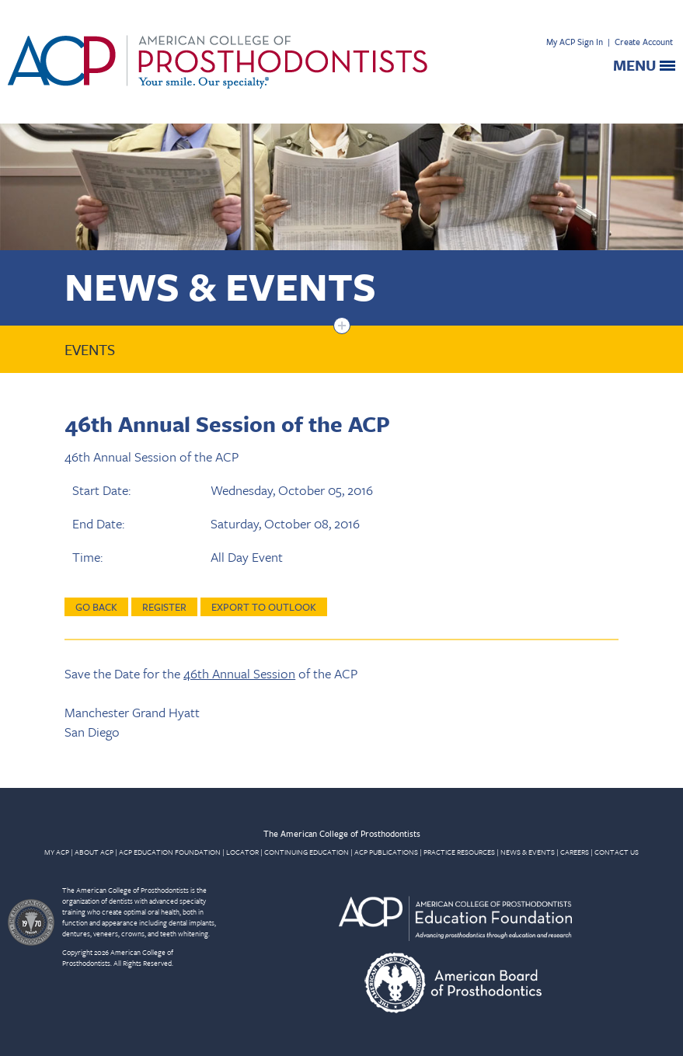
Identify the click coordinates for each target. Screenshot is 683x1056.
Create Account (644, 41)
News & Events (220, 285)
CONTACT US (616, 851)
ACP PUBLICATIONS (386, 851)
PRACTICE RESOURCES (459, 851)
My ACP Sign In (574, 41)
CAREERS (574, 851)
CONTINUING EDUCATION (306, 851)
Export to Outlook (263, 607)
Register (164, 607)
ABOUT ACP (94, 851)
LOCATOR (242, 851)
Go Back (96, 607)
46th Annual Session (239, 673)
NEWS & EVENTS (527, 851)
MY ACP (56, 851)
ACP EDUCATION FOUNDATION (170, 851)
